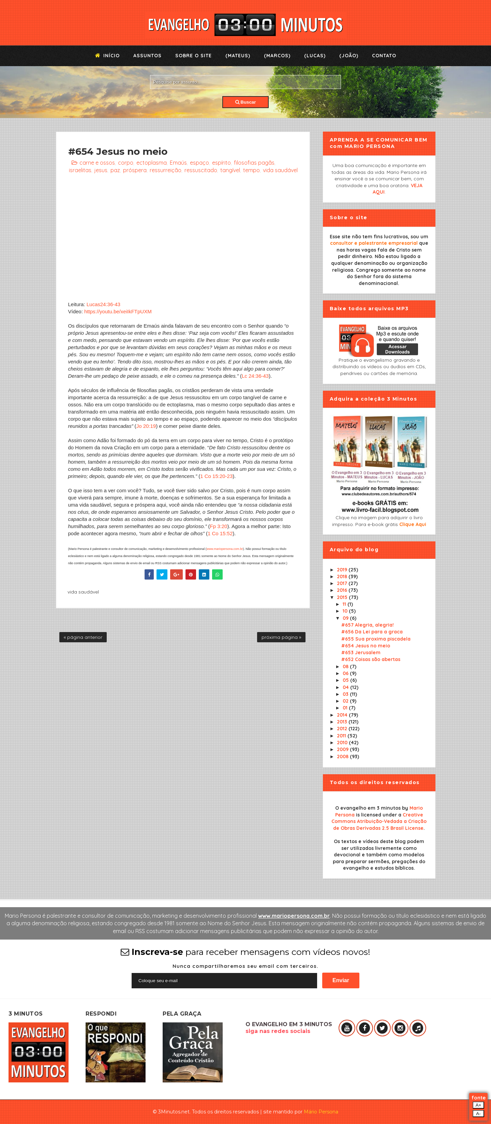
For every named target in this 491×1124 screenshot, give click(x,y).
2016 (342, 590)
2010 (343, 742)
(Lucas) (315, 56)
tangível (230, 170)
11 (345, 604)
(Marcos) (277, 56)
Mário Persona (321, 1112)
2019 (342, 570)
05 (346, 680)
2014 (343, 715)
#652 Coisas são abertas (370, 659)
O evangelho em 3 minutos (368, 808)
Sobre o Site (193, 56)
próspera (135, 170)
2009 (343, 749)
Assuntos (147, 56)
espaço (199, 162)
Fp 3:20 (218, 526)
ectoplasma (151, 162)
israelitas (80, 170)
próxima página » (281, 637)
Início (107, 56)
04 (346, 687)
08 (346, 666)
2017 (342, 583)
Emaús (178, 162)
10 (346, 611)
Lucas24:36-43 (103, 304)
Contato (384, 56)
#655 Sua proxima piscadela (376, 639)
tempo (251, 170)
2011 (342, 736)
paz (115, 170)
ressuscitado (200, 170)
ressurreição (165, 170)
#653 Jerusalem (361, 652)
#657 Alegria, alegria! (367, 625)
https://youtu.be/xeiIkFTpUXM (118, 311)
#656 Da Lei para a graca (372, 632)
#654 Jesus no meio (365, 646)
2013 (342, 722)
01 (346, 708)
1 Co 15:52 (220, 533)
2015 (343, 597)
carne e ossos (97, 162)
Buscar (245, 102)
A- (478, 1113)
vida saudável (280, 170)
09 (346, 618)
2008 (343, 756)
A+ (478, 1105)
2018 (342, 576)
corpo (125, 162)
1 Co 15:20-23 (216, 476)
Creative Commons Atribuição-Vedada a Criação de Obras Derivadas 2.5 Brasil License (379, 821)
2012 (342, 728)
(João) (348, 56)
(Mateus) (237, 56)
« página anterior (83, 637)
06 (346, 673)
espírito (221, 162)
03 (346, 694)
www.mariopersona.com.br (225, 549)
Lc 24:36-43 (255, 376)
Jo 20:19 (146, 426)
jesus (100, 170)
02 (346, 701)
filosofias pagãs (254, 162)
